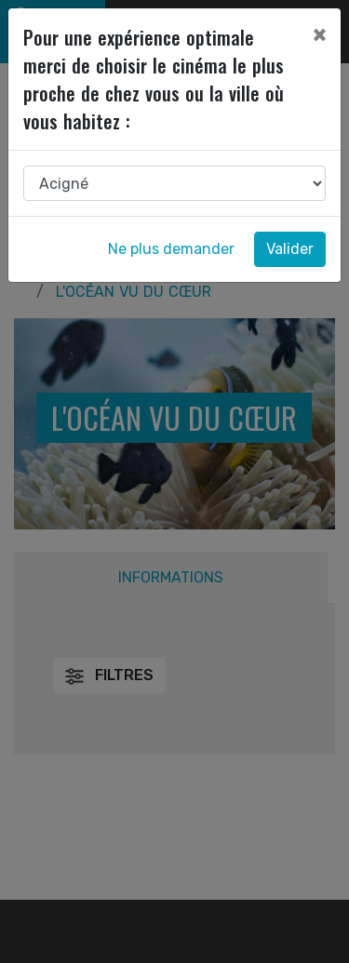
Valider (290, 249)
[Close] (319, 34)
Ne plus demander (171, 249)
